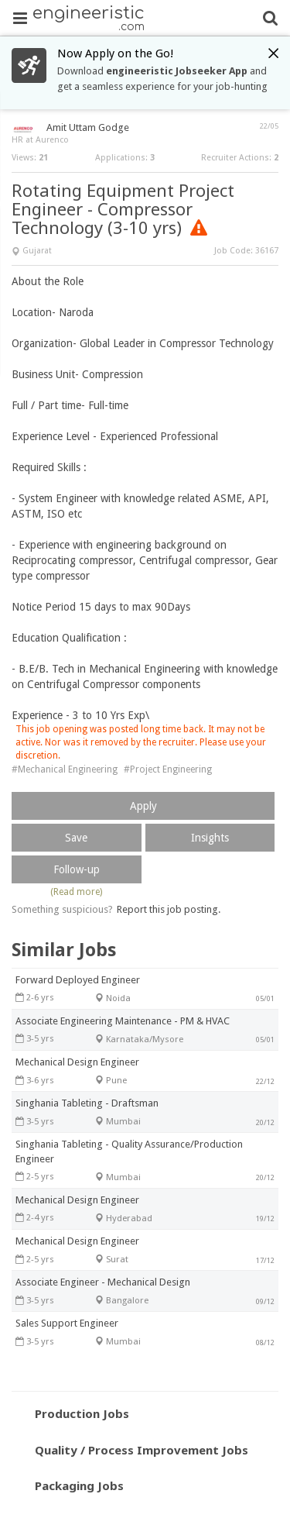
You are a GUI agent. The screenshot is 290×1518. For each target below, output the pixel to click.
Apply (143, 806)
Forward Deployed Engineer (77, 980)
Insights (210, 837)
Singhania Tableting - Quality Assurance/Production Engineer (129, 1151)
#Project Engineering (168, 769)
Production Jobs (82, 1413)
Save (76, 837)
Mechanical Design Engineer (77, 1062)
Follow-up (76, 869)
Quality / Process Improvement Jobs (141, 1450)
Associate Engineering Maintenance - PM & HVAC (122, 1021)
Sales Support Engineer (66, 1323)
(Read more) (76, 891)
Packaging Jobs (79, 1485)
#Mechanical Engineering (65, 769)
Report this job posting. (168, 909)
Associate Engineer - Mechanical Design (102, 1282)
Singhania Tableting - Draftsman (87, 1103)
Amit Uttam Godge (87, 127)
